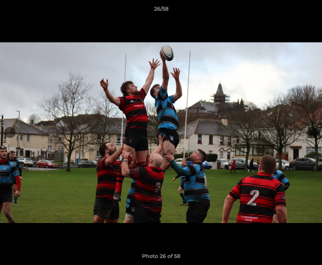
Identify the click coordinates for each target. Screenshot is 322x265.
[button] (308, 10)
